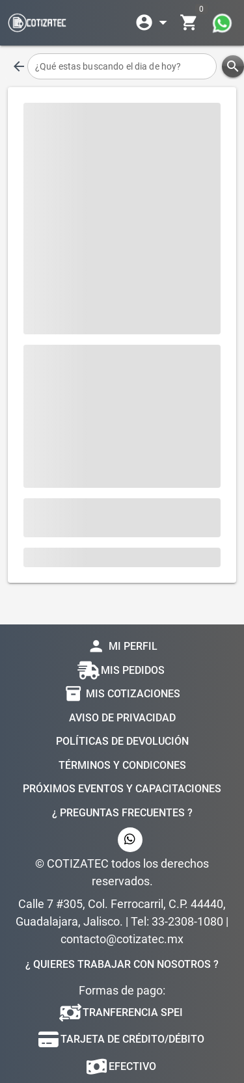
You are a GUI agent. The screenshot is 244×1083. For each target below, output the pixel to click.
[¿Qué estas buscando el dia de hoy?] (122, 66)
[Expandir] (153, 23)
